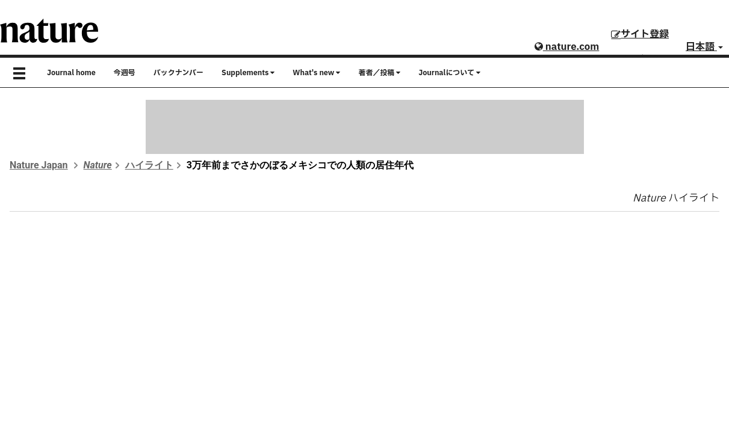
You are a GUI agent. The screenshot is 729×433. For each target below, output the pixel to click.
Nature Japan (39, 165)
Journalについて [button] (449, 72)
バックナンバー (178, 72)
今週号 (124, 72)
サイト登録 (640, 34)
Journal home (71, 72)
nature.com (567, 47)
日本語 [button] (704, 47)
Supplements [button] (248, 72)
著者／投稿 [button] (379, 72)
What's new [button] (316, 72)
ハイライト (149, 165)
